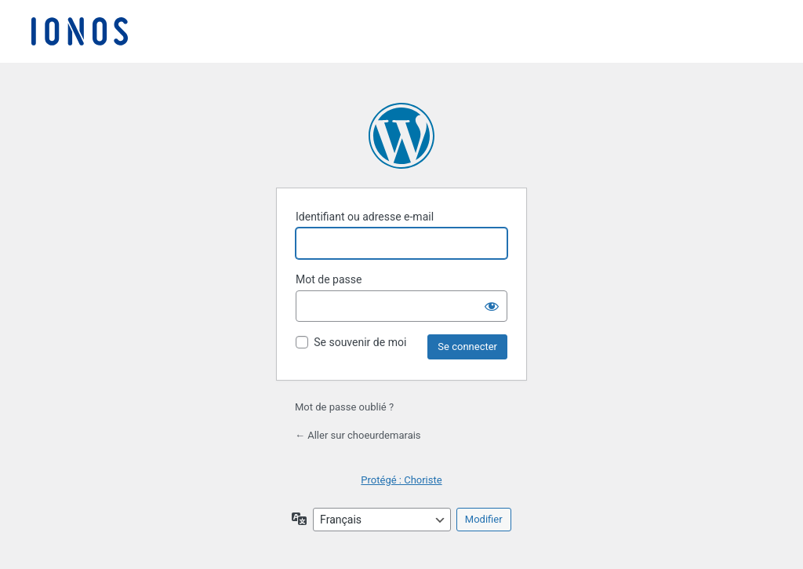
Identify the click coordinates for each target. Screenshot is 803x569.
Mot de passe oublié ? (344, 407)
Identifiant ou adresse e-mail (365, 216)
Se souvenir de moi (360, 342)
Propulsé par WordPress (401, 136)
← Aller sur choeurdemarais (358, 435)
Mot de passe (329, 279)
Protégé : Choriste (401, 480)
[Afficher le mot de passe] (491, 306)
